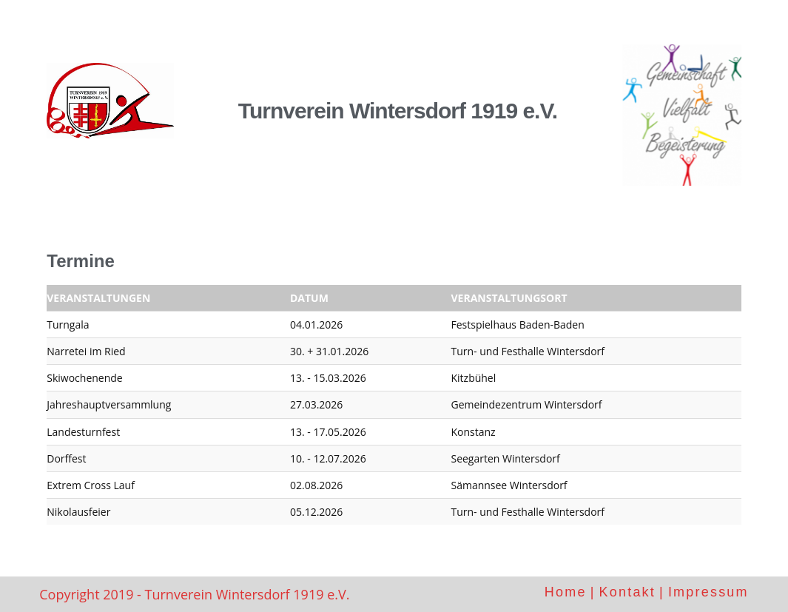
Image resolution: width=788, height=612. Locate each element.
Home (566, 592)
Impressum (708, 592)
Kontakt (627, 592)
